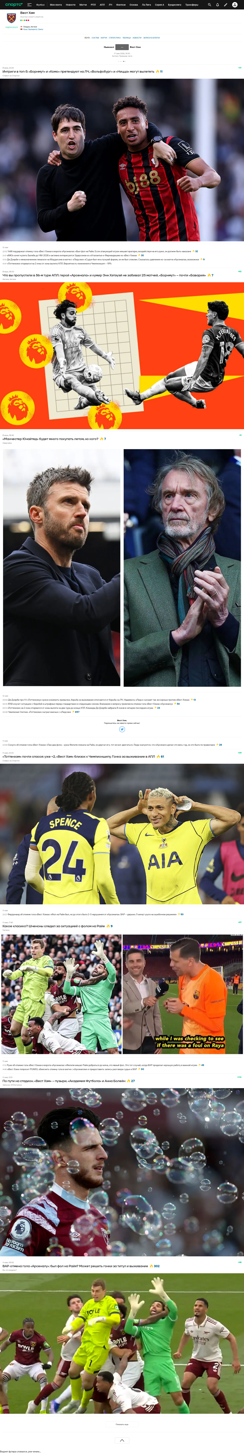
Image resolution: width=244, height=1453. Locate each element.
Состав (95, 38)
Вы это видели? (10, 1270)
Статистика (115, 38)
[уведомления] (218, 5)
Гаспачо (6, 930)
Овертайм (7, 443)
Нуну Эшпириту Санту (33, 29)
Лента (87, 38)
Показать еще (122, 1424)
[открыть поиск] (210, 5)
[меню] (29, 5)
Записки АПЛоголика (12, 1085)
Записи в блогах (151, 38)
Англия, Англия (9, 279)
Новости (137, 38)
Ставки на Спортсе (11, 75)
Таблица (127, 38)
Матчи (104, 38)
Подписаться (11, 27)
